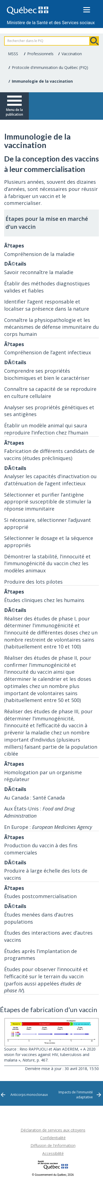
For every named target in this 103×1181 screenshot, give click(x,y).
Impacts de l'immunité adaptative (76, 1094)
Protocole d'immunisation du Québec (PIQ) (50, 67)
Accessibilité (53, 1153)
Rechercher (94, 41)
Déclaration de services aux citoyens (53, 1130)
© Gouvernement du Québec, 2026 (53, 1174)
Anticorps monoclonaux (29, 1094)
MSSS (13, 53)
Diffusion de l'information (53, 1145)
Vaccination (72, 53)
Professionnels (40, 53)
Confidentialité (53, 1137)
